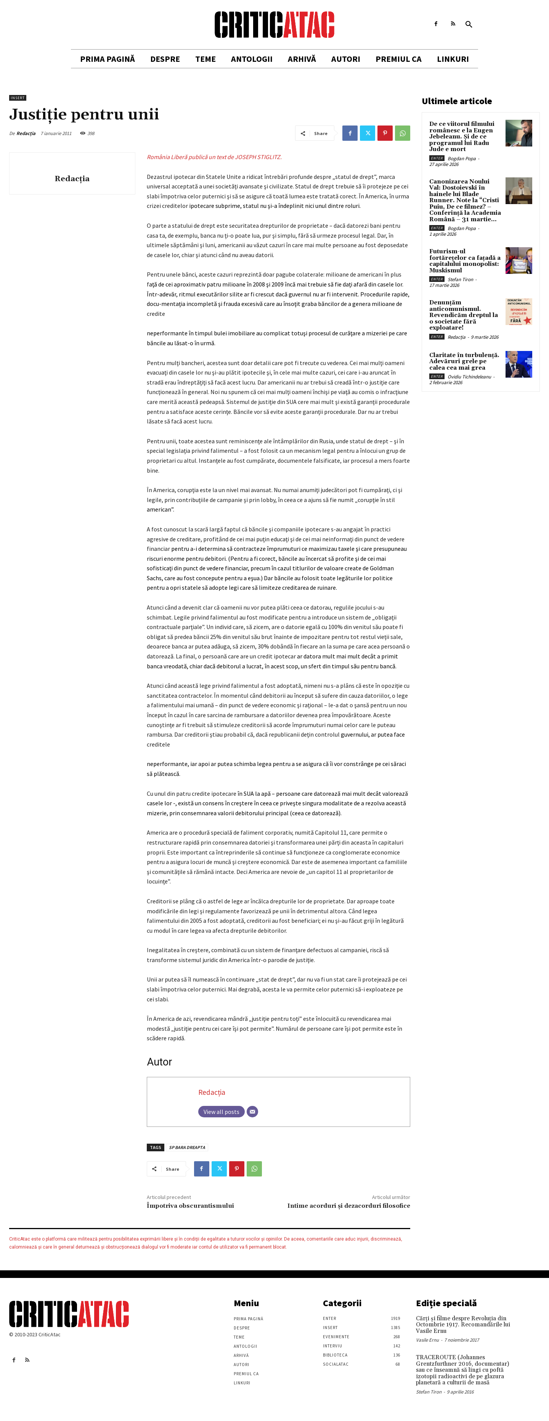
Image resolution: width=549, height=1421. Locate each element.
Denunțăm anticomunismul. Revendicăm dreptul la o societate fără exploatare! (463, 315)
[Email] (252, 1111)
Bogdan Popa (462, 158)
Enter (437, 158)
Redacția (25, 133)
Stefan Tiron (460, 279)
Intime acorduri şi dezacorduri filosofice (348, 1206)
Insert (17, 98)
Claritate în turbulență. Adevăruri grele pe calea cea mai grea (464, 362)
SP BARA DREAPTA (187, 1147)
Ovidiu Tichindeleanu (469, 376)
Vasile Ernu (427, 1340)
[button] (469, 25)
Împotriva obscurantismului (190, 1206)
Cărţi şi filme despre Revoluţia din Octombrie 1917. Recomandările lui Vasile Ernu (463, 1325)
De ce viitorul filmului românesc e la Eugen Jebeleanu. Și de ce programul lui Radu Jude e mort (461, 137)
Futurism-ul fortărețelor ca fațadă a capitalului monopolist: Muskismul (465, 261)
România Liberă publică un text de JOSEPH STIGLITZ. (214, 157)
